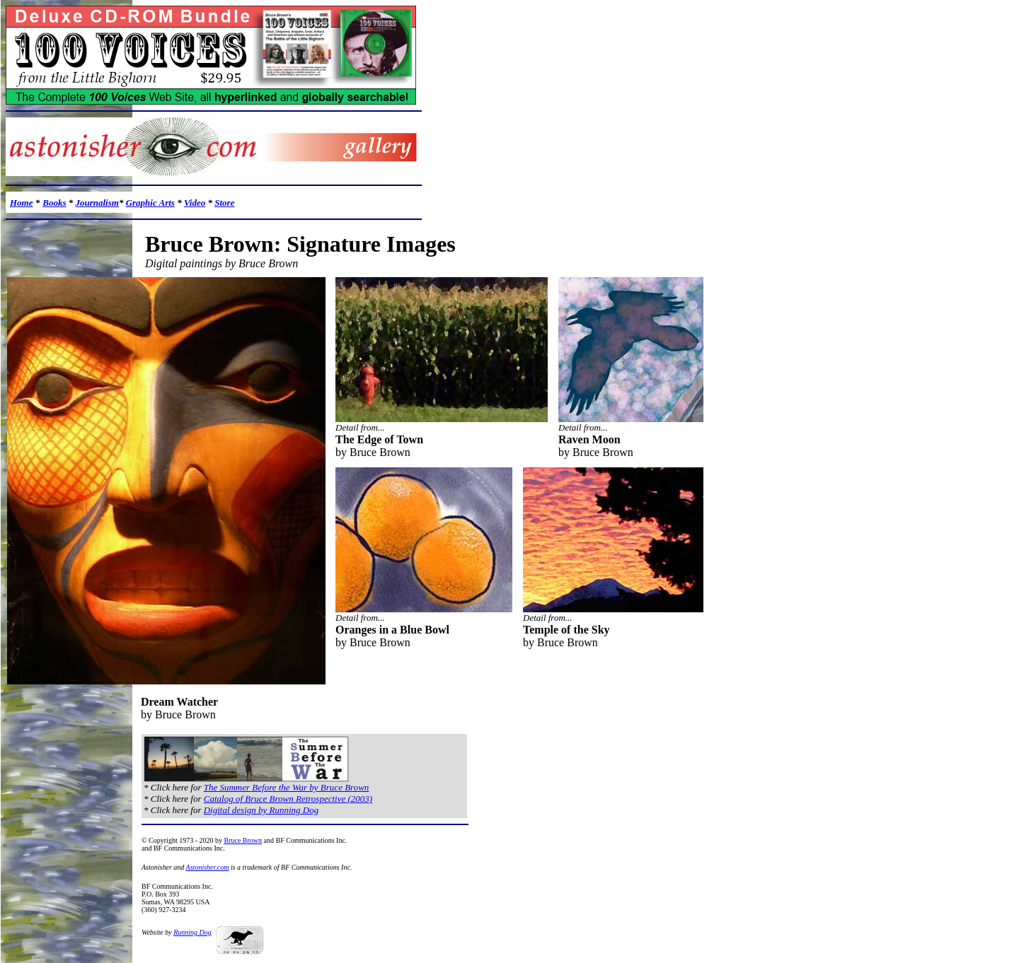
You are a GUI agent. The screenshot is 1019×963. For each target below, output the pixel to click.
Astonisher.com (207, 867)
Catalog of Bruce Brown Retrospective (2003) (288, 798)
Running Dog (192, 932)
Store (224, 202)
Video (194, 202)
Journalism (96, 202)
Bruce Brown (243, 840)
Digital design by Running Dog (261, 810)
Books (54, 202)
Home (21, 202)
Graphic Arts (150, 202)
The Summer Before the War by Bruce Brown (286, 787)
